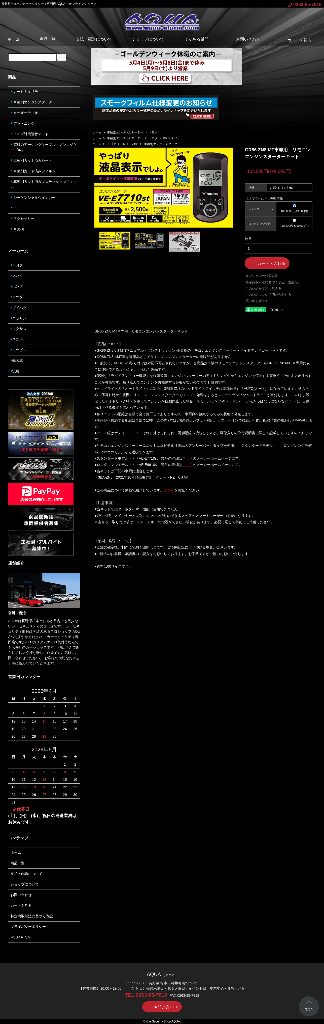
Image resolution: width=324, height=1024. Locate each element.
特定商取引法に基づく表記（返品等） (273, 282)
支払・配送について (94, 39)
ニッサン (18, 318)
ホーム (14, 39)
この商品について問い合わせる (268, 294)
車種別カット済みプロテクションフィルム (44, 184)
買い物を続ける (256, 301)
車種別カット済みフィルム (33, 171)
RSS (14, 937)
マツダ (17, 297)
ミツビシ (18, 350)
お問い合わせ (244, 39)
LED (15, 208)
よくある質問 (196, 39)
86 (165, 138)
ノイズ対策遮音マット (30, 134)
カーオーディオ (24, 113)
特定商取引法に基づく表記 (32, 916)
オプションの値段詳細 (261, 276)
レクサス (18, 329)
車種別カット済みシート (31, 160)
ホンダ (17, 286)
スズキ (17, 339)
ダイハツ (18, 308)
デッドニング (22, 123)
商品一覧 (48, 39)
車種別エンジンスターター (125, 132)
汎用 (15, 371)
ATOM (25, 937)
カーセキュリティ (26, 92)
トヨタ (153, 132)
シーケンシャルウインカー (33, 198)
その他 (17, 229)
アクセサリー (22, 219)
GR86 (176, 138)
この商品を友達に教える (263, 288)
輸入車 (17, 360)
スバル (17, 276)
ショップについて (148, 39)
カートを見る (295, 40)
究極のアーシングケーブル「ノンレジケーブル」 (44, 147)
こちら (187, 458)
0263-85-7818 (304, 4)
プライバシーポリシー (28, 927)
